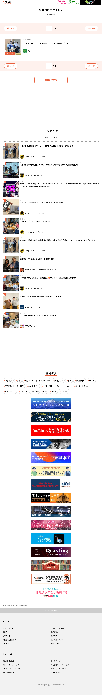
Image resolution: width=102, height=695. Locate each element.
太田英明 (35, 391)
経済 (45, 391)
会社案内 (6, 643)
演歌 (18, 380)
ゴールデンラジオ (82, 386)
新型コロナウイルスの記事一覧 (17, 605)
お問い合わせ (55, 643)
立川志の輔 (47, 386)
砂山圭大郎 (80, 380)
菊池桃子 (20, 386)
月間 (55, 137)
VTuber (68, 386)
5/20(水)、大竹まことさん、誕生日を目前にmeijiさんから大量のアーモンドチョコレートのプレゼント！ (58, 240)
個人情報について (57, 640)
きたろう (23, 391)
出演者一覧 (6, 636)
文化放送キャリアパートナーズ (13, 669)
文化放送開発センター (10, 661)
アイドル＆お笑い (73, 2)
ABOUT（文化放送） (9, 628)
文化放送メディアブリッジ (60, 665)
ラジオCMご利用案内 (58, 628)
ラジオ (91, 380)
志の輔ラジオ (33, 386)
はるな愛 (64, 391)
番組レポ (10, 54)
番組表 (5, 632)
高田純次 (8, 386)
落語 (58, 386)
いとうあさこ (10, 391)
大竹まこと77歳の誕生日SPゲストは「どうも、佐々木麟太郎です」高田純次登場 (49, 165)
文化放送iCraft (56, 661)
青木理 (53, 391)
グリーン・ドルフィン (58, 672)
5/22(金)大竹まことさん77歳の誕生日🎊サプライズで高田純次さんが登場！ (48, 278)
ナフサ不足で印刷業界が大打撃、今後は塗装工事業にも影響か (42, 202)
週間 (46, 137)
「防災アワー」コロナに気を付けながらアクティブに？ (45, 43)
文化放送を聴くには (9, 640)
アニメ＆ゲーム (61, 2)
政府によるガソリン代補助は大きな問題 (35, 221)
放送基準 (54, 636)
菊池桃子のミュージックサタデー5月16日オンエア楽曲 (40, 296)
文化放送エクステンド (58, 669)
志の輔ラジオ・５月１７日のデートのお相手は (37, 259)
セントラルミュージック (11, 665)
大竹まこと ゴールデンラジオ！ (37, 380)
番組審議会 (54, 632)
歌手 (69, 380)
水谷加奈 (8, 380)
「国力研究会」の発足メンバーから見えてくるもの (38, 315)
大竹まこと (58, 380)
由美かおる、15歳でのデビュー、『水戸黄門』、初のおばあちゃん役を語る (46, 146)
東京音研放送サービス (10, 672)
